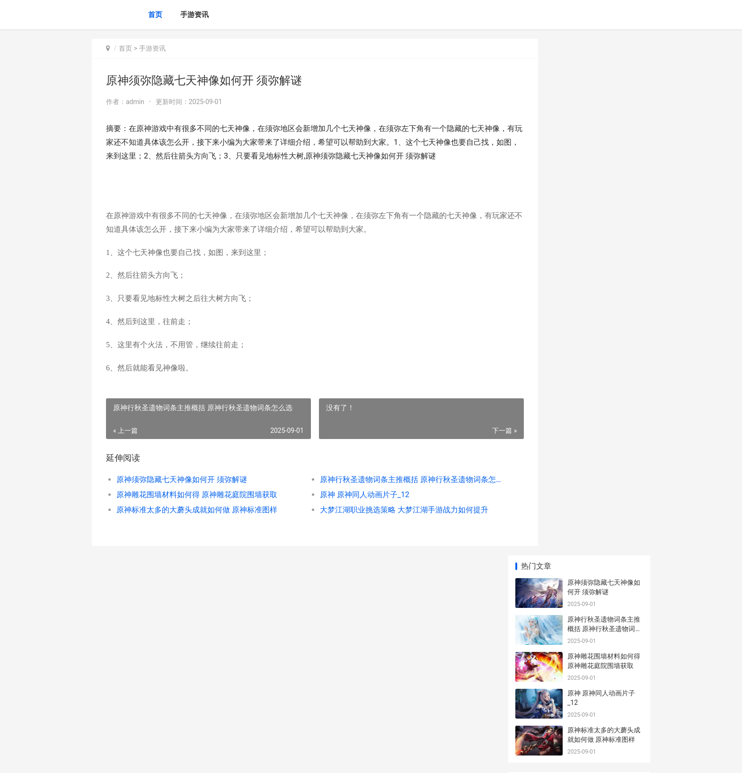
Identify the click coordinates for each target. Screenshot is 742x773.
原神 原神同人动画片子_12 (344, 508)
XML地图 (262, 758)
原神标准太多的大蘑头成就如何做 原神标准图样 (196, 523)
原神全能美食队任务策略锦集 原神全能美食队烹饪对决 (604, 656)
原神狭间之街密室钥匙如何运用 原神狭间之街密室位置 (604, 365)
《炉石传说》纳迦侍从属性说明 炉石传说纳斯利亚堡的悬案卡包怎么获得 (604, 693)
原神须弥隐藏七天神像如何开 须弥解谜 (181, 493)
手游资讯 (194, 14)
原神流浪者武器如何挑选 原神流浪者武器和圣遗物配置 (603, 329)
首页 (155, 14)
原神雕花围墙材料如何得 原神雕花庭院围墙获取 (196, 508)
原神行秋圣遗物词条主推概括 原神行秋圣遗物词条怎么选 (382, 493)
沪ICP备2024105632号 (220, 758)
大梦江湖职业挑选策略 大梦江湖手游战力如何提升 (382, 523)
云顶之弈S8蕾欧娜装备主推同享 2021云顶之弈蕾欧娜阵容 (604, 582)
